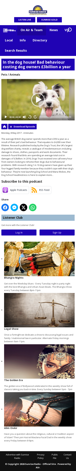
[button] (38, 100)
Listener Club (13, 217)
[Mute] (24, 117)
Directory (40, 40)
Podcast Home (4, 126)
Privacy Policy (40, 456)
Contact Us (67, 456)
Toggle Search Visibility (69, 30)
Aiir (38, 467)
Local (9, 40)
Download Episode (24, 126)
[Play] (5, 117)
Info (23, 40)
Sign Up (57, 232)
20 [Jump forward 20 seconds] (35, 117)
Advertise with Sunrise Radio (17, 456)
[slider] (55, 117)
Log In (18, 232)
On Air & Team (32, 30)
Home (9, 30)
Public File (55, 456)
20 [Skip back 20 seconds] (30, 117)
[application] (38, 99)
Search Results (16, 50)
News (53, 30)
